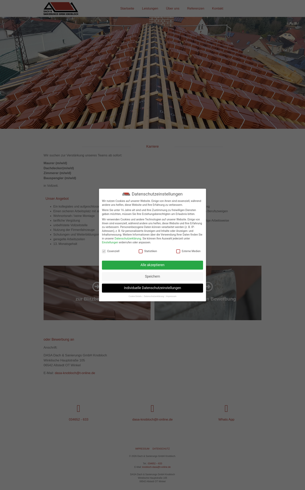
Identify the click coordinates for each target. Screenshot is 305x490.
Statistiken (148, 251)
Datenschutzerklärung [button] (154, 296)
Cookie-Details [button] (135, 296)
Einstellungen (110, 242)
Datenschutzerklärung (128, 238)
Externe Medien (188, 251)
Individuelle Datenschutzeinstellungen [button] (152, 288)
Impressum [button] (171, 296)
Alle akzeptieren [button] (152, 265)
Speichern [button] (152, 276)
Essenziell (110, 251)
